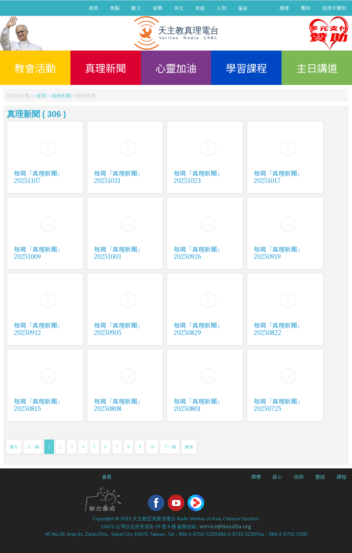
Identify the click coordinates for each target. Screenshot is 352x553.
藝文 (136, 7)
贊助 (305, 7)
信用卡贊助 (334, 7)
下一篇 (170, 446)
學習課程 (246, 67)
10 (152, 446)
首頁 (93, 7)
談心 (277, 476)
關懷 (256, 476)
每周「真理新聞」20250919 (278, 253)
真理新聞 (105, 67)
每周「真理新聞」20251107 (38, 177)
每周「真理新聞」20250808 (118, 405)
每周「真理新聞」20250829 (198, 329)
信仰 (299, 476)
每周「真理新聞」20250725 (278, 405)
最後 (189, 446)
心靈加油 (176, 67)
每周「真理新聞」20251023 (198, 177)
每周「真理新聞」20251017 (278, 177)
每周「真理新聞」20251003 (118, 253)
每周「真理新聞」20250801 (198, 405)
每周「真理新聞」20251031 (118, 177)
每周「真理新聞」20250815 (38, 405)
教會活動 (35, 67)
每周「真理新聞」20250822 (278, 329)
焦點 (115, 7)
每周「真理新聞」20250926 (198, 253)
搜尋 (284, 7)
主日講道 (317, 67)
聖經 (320, 476)
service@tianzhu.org (225, 526)
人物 (221, 7)
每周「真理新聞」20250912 (38, 329)
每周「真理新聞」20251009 (38, 253)
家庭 (200, 7)
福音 (243, 7)
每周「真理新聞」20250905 (118, 329)
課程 (341, 476)
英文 (179, 7)
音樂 (157, 7)
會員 (106, 476)
